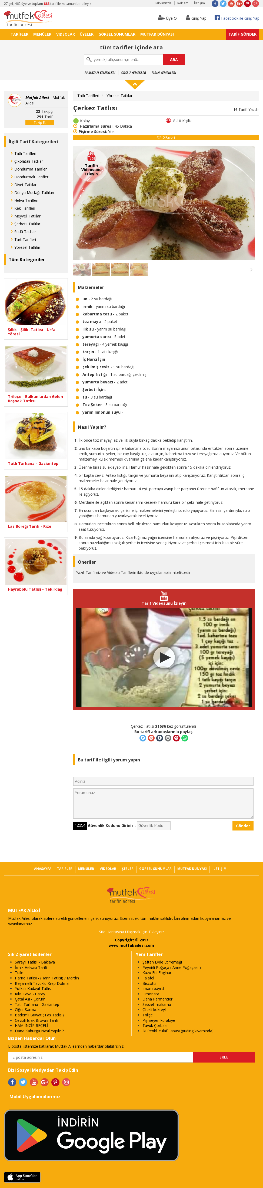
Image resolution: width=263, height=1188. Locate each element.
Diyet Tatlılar (25, 184)
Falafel (148, 978)
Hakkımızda (163, 3)
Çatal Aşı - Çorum (30, 999)
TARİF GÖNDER (242, 34)
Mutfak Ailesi (45, 100)
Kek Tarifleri (24, 208)
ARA (174, 59)
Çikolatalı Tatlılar (28, 161)
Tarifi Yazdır (246, 109)
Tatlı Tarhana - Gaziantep (33, 463)
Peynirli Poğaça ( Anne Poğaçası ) (171, 967)
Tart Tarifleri (25, 239)
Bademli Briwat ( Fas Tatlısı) (39, 1014)
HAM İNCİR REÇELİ (31, 1025)
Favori (166, 137)
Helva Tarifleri (26, 200)
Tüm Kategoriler (27, 260)
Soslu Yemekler (133, 72)
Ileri (245, 203)
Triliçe (147, 1014)
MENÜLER (42, 34)
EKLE (223, 1057)
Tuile (19, 972)
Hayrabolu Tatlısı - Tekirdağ (35, 589)
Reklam (182, 3)
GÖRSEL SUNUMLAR (116, 34)
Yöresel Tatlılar (27, 247)
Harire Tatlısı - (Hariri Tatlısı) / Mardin (47, 978)
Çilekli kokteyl (154, 1009)
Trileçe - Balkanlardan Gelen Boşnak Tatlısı (35, 398)
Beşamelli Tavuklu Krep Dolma (42, 983)
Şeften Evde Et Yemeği (162, 962)
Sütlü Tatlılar (25, 231)
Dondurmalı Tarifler (31, 176)
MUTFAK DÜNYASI (157, 34)
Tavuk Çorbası (154, 1025)
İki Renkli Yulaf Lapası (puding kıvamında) (178, 1030)
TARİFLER (19, 34)
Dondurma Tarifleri (31, 169)
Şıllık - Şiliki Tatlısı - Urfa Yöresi (31, 332)
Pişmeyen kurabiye (158, 1020)
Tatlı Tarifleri (25, 153)
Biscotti (149, 983)
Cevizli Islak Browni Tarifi (36, 1020)
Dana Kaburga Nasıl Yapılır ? (39, 1030)
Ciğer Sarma (25, 1009)
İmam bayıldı (153, 988)
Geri (82, 203)
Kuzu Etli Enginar (156, 972)
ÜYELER (87, 34)
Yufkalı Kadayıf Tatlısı (33, 988)
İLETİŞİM (219, 868)
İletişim (199, 3)
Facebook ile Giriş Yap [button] (237, 18)
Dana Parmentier (157, 999)
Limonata (150, 993)
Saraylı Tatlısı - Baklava (35, 962)
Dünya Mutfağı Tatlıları (34, 192)
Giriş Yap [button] (196, 18)
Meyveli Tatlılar (27, 216)
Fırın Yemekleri (164, 72)
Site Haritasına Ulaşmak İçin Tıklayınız (131, 931)
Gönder (243, 825)
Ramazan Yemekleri (100, 72)
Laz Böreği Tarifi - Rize (29, 526)
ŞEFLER (128, 868)
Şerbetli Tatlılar (27, 223)
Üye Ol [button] (168, 18)
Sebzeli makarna (156, 1004)
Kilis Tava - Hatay (30, 993)
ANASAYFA (42, 868)
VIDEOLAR (65, 34)
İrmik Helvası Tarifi (31, 967)
